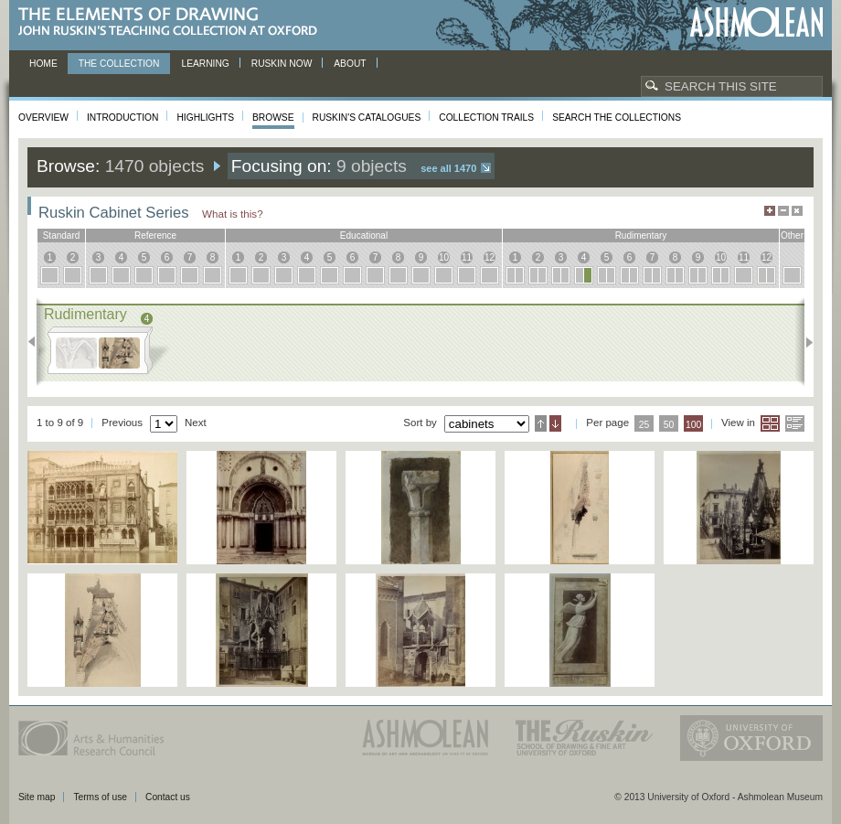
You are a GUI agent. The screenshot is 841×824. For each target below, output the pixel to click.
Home (43, 64)
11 (467, 257)
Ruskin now (282, 64)
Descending (555, 423)
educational (364, 235)
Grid (770, 423)
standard (61, 235)
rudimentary (641, 235)
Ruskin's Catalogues (367, 117)
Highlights (205, 117)
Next (804, 342)
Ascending (541, 423)
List (794, 423)
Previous (37, 342)
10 (444, 257)
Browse (273, 117)
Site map (36, 797)
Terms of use (100, 797)
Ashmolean (756, 22)
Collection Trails (486, 117)
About (350, 64)
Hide (797, 211)
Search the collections (616, 117)
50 (669, 425)
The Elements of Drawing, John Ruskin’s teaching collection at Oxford (173, 22)
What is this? (232, 213)
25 (644, 425)
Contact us (167, 797)
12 (489, 257)
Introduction (122, 117)
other (792, 235)
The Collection (119, 64)
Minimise (783, 211)
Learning (205, 64)
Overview (43, 117)
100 (693, 425)
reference (155, 235)
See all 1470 (448, 168)
